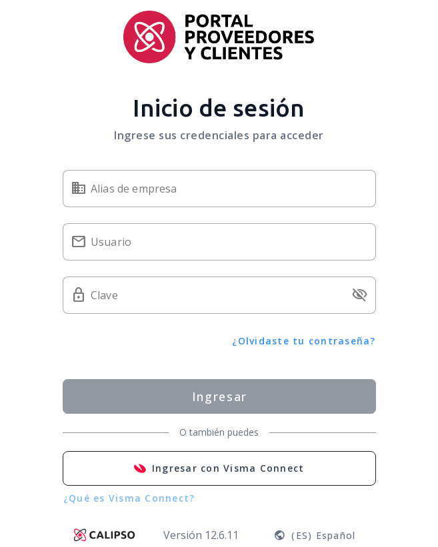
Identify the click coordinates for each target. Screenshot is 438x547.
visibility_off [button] (360, 295)
